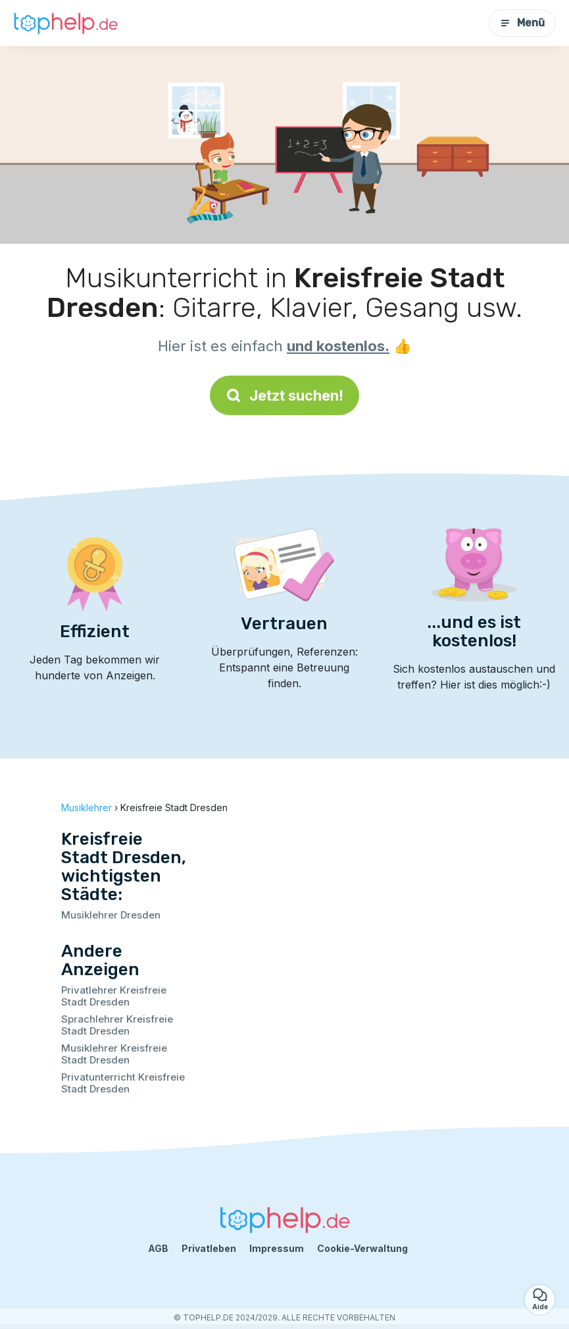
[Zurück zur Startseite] (65, 23)
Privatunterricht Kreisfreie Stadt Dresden (123, 1083)
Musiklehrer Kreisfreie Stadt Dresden (114, 1054)
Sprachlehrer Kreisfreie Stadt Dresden (117, 1025)
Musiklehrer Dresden (111, 915)
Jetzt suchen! (284, 395)
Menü (522, 22)
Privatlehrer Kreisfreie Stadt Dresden (113, 996)
